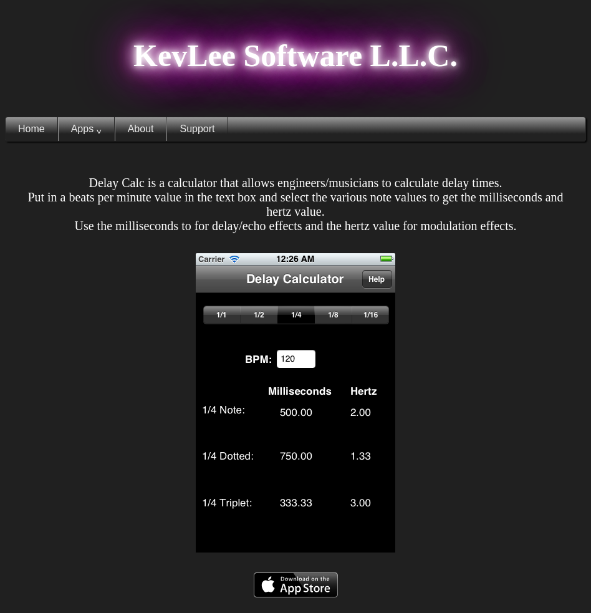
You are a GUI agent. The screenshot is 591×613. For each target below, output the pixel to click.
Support (197, 128)
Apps (86, 129)
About (141, 128)
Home (31, 128)
